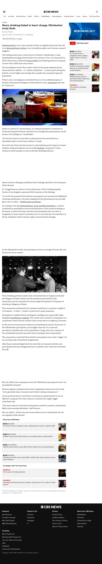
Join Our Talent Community (12, 540)
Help (3, 543)
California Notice (58, 517)
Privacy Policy (57, 514)
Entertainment (69, 16)
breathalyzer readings (20, 318)
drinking (40, 148)
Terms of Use (57, 523)
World (30, 16)
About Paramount (8, 534)
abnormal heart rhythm (16, 48)
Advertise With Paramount (11, 537)
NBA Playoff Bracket (9, 523)
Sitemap (80, 526)
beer (20, 58)
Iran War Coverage (8, 517)
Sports (85, 16)
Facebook (30, 517)
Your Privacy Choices (59, 520)
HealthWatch (45, 16)
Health (4, 22)
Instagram (30, 520)
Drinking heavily (9, 45)
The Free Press (94, 16)
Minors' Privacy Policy (60, 526)
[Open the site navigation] (19, 12)
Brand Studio (82, 523)
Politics (36, 16)
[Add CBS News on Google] (12, 39)
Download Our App (84, 520)
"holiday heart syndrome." (31, 202)
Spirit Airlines (21, 16)
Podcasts (80, 517)
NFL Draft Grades (8, 520)
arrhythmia (52, 82)
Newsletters (81, 514)
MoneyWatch (57, 16)
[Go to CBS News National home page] (51, 12)
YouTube (30, 514)
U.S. (4, 16)
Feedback (5, 546)
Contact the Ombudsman (11, 549)
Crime (78, 16)
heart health (32, 61)
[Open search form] (97, 12)
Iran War (11, 16)
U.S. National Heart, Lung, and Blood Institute (36, 206)
